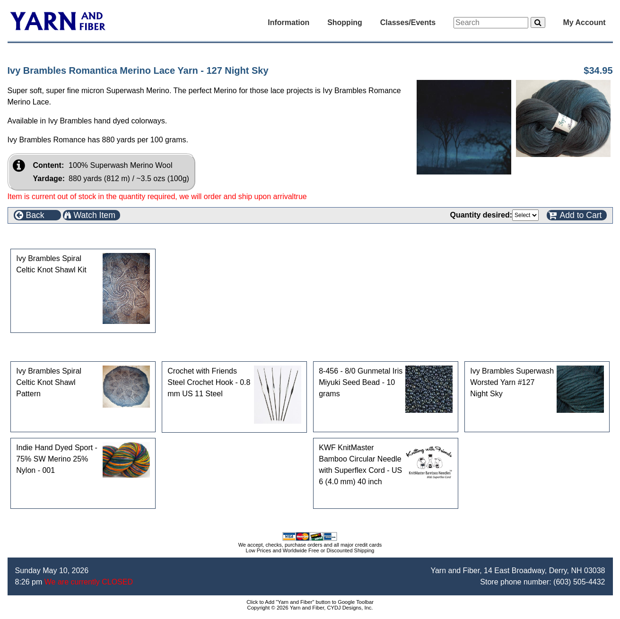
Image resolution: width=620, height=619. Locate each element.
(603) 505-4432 (579, 582)
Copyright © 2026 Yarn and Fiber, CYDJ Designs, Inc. (310, 607)
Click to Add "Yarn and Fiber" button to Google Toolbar (310, 602)
